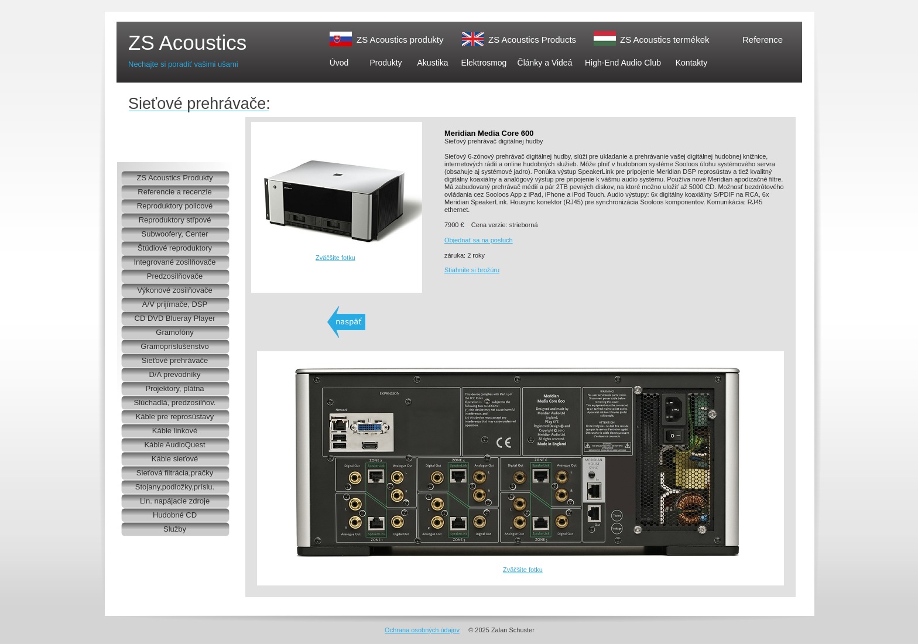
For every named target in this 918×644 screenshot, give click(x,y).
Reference (762, 39)
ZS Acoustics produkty (400, 39)
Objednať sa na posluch (478, 240)
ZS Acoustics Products (532, 39)
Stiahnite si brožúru (471, 269)
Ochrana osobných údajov (422, 629)
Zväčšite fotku (335, 257)
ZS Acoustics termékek (665, 39)
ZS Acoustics (187, 42)
